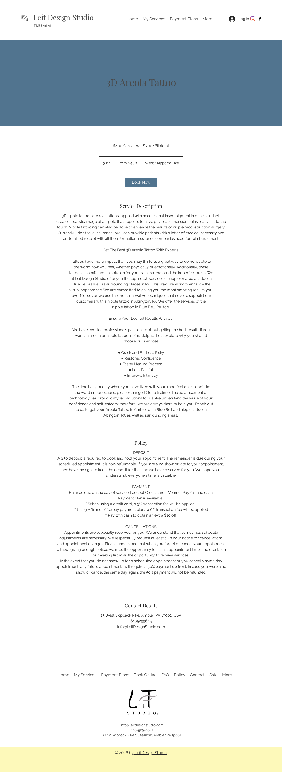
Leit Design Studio (63, 17)
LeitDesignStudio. (150, 752)
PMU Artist (42, 26)
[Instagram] (252, 18)
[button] (153, 18)
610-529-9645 (142, 730)
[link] (141, 182)
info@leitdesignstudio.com (142, 725)
